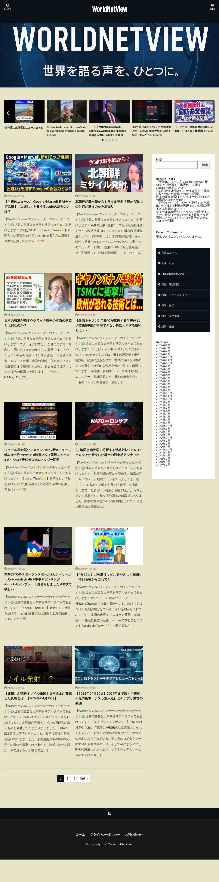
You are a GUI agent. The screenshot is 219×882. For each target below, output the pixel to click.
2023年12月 (164, 436)
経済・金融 (168, 337)
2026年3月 (163, 359)
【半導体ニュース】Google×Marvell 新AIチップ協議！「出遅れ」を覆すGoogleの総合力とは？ (36, 214)
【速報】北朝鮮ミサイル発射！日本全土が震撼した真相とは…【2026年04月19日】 (37, 718)
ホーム (77, 857)
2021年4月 (163, 466)
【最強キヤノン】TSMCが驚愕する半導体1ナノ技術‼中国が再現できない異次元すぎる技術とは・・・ (108, 334)
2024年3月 (163, 427)
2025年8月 (163, 380)
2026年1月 (163, 365)
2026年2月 (163, 362)
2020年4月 (163, 472)
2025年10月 (164, 374)
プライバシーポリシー (104, 857)
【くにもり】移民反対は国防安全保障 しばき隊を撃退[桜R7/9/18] (194, 132)
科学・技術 (168, 315)
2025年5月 (163, 389)
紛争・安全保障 (171, 326)
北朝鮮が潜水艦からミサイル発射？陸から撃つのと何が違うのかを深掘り (108, 211)
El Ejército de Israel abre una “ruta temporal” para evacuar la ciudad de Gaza (67, 132)
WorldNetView (109, 9)
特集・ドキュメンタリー (177, 304)
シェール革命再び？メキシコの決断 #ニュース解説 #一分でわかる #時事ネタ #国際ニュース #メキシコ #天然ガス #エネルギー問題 (37, 469)
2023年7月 (163, 439)
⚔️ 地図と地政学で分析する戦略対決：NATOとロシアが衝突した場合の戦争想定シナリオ (108, 466)
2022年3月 (163, 457)
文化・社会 (168, 270)
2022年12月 (164, 448)
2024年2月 (163, 430)
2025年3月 (163, 395)
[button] (8, 116)
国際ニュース (170, 259)
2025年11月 (164, 371)
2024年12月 (164, 403)
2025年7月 (163, 383)
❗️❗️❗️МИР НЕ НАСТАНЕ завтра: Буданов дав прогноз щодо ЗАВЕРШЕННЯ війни (108, 134)
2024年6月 (163, 421)
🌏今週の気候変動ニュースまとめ (24, 130)
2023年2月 (163, 445)
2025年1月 (163, 401)
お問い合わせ (136, 857)
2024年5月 (163, 424)
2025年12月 (164, 368)
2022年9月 (163, 451)
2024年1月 (163, 433)
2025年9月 (163, 377)
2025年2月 (163, 398)
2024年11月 (164, 406)
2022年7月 (163, 454)
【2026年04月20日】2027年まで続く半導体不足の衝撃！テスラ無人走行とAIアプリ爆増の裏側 (108, 718)
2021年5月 (163, 463)
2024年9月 (163, 412)
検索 (159, 166)
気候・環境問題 (171, 292)
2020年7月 (163, 469)
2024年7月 (163, 418)
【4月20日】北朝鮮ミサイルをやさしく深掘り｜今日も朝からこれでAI (107, 595)
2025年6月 (163, 386)
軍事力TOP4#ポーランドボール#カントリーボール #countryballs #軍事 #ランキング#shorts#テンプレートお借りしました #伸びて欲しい (37, 601)
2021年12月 (164, 460)
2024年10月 (164, 409)
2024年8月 (163, 415)
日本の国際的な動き (174, 281)
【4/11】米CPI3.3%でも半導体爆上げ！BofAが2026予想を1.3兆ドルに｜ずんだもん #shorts (151, 134)
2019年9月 (163, 475)
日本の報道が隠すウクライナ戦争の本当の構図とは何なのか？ (37, 331)
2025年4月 (163, 392)
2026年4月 (163, 356)
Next (82, 800)
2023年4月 (163, 442)
